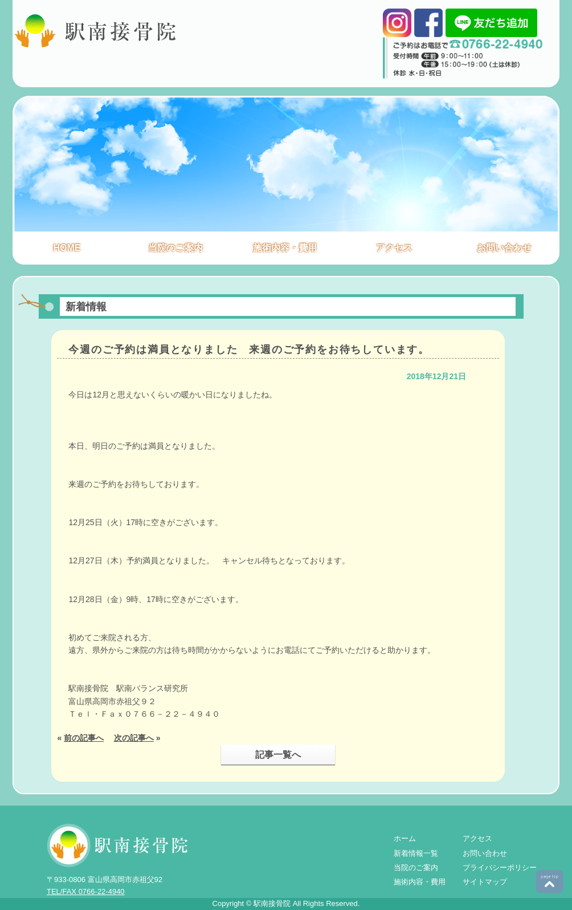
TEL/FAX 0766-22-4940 (86, 891)
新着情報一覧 (416, 853)
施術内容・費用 (285, 248)
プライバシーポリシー (500, 867)
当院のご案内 (175, 248)
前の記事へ (84, 737)
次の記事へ (134, 737)
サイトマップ (485, 882)
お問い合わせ (504, 248)
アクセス (394, 248)
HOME (67, 248)
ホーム (405, 838)
